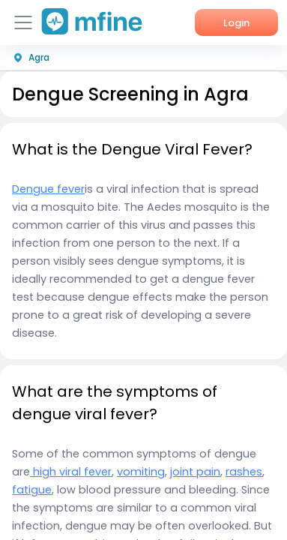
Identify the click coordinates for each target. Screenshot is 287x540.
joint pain (195, 471)
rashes (244, 471)
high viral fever (71, 471)
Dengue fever (48, 189)
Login (236, 23)
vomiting (141, 471)
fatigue (32, 489)
